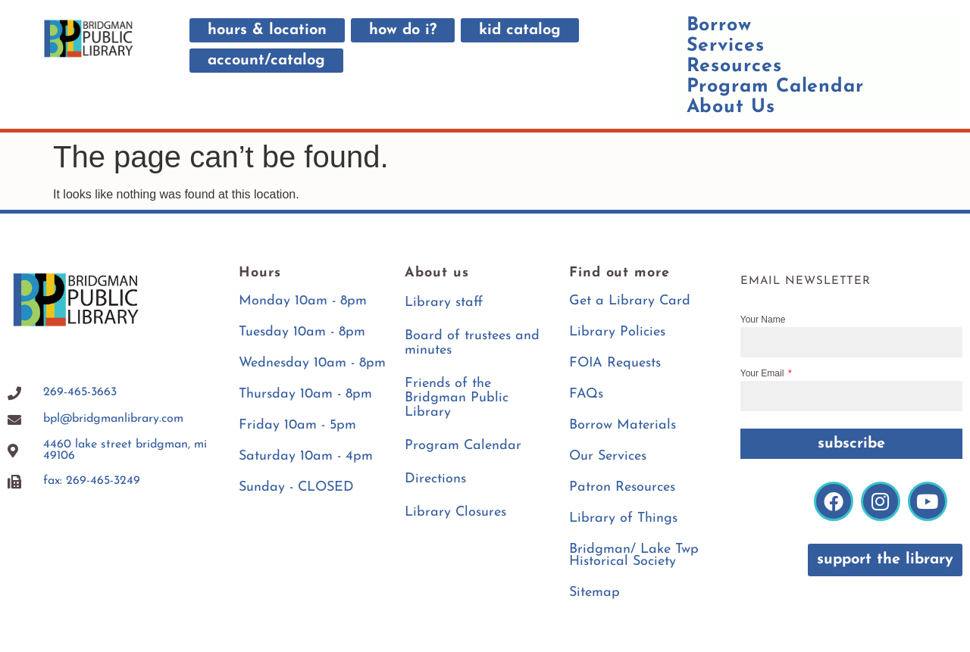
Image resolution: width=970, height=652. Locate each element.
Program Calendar (775, 86)
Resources (734, 66)
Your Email (763, 373)
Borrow (719, 25)
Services (726, 45)
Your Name (763, 319)
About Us (731, 107)
